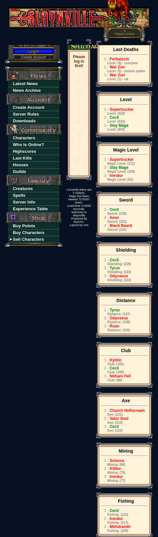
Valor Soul (114, 420)
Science (113, 462)
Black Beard (116, 227)
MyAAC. (79, 221)
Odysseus (116, 278)
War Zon (123, 69)
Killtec (113, 470)
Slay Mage (114, 127)
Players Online (125, 32)
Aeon (114, 219)
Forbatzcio (119, 61)
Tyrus (116, 270)
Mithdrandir (116, 528)
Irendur (117, 177)
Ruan (115, 328)
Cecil (113, 119)
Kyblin (112, 362)
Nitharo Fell (116, 378)
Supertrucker (117, 111)
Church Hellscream (123, 412)
